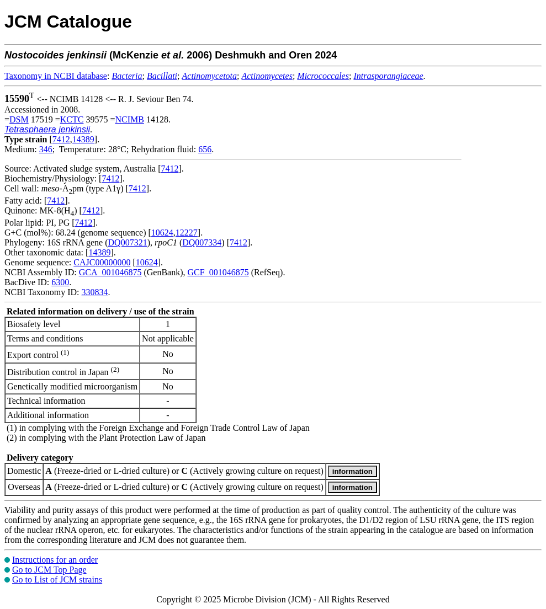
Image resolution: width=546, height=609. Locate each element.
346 (45, 149)
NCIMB (129, 119)
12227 (187, 232)
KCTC (72, 119)
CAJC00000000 (101, 262)
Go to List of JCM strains (57, 579)
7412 (61, 139)
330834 (94, 292)
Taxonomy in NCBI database (55, 76)
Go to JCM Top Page (49, 569)
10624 (162, 232)
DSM (19, 119)
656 (204, 149)
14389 (83, 139)
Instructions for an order (55, 559)
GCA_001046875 (110, 272)
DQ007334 (201, 242)
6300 (60, 282)
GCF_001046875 (218, 272)
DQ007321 (127, 242)
